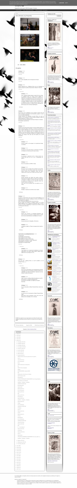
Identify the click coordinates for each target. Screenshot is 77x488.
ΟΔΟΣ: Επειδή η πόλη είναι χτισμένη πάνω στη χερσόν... (27, 356)
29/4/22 (26, 276)
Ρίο (18, 366)
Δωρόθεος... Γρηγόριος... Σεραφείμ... (24, 382)
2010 (18, 464)
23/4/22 (23, 71)
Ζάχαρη (19, 369)
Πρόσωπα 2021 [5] (21, 401)
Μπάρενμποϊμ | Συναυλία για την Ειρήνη (24, 374)
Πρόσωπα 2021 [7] (21, 414)
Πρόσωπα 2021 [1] (21, 388)
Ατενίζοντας (20, 430)
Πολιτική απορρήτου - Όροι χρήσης (41, 10)
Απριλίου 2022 (20, 355)
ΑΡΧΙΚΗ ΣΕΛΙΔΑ (18, 10)
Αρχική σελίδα (29, 325)
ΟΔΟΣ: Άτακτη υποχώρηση (22, 367)
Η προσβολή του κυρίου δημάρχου (56, 271)
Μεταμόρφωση (20, 377)
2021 (18, 445)
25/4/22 (26, 141)
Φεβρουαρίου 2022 (21, 442)
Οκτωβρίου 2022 (21, 345)
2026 (18, 333)
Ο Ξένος (19, 415)
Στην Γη (19, 358)
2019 (18, 449)
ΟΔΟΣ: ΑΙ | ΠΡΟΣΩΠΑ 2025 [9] (56, 260)
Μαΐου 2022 (20, 353)
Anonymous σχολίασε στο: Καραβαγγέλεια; (53, 117)
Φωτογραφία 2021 (21, 385)
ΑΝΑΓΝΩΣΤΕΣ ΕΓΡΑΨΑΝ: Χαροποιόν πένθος (56, 236)
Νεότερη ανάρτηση (19, 325)
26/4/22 (26, 154)
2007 (18, 469)
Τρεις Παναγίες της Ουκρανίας (23, 380)
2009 (18, 465)
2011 (18, 462)
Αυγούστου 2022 (21, 348)
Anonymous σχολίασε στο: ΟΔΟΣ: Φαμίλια (53, 137)
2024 (18, 337)
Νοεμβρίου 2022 (21, 343)
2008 (18, 467)
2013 (18, 459)
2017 (18, 452)
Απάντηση (20, 74)
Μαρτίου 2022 (20, 440)
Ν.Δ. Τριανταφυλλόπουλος (51, 422)
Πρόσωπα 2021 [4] (21, 398)
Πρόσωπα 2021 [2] (21, 391)
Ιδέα (18, 372)
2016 (18, 454)
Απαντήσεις (22, 91)
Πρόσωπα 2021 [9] (21, 428)
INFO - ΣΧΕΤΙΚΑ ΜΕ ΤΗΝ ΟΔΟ (28, 10)
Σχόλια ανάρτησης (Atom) (32, 329)
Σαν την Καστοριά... (21, 361)
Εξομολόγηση (20, 435)
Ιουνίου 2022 (20, 351)
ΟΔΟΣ (48, 81)
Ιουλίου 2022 (20, 350)
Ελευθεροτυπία (49, 428)
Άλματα (19, 412)
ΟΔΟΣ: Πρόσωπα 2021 (21, 375)
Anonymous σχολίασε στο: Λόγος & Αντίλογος (54, 120)
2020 (18, 447)
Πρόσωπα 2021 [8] (21, 423)
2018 (18, 450)
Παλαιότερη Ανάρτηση (39, 325)
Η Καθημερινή (49, 423)
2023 (18, 338)
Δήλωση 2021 (20, 387)
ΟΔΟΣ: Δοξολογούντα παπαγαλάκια (24, 364)
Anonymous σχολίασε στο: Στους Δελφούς (53, 145)
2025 (18, 335)
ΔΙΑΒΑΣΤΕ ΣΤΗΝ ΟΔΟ (22, 383)
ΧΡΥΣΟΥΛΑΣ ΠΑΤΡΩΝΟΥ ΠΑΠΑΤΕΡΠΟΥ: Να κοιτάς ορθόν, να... (29, 436)
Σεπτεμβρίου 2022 (21, 346)
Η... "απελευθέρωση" (21, 427)
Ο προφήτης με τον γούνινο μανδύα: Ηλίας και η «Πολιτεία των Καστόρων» (56, 243)
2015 (18, 455)
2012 (18, 460)
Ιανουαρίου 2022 (21, 443)
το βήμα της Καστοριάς (50, 47)
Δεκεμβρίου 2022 (21, 341)
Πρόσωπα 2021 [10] (21, 431)
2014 (18, 457)
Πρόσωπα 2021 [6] (21, 411)
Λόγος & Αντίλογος (21, 359)
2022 (18, 340)
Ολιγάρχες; (19, 407)
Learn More (61, 2)
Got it (66, 2)
